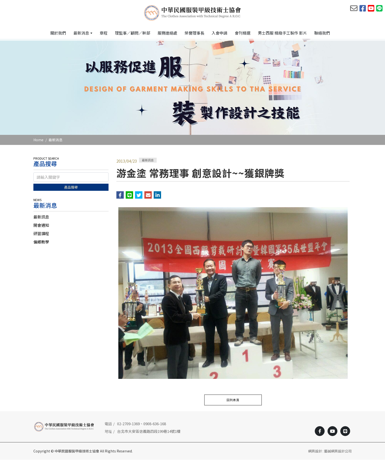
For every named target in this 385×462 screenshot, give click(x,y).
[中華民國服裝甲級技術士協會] (192, 12)
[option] (192, 89)
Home (38, 141)
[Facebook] (320, 433)
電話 (108, 425)
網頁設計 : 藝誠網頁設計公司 (330, 453)
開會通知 (41, 227)
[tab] (71, 219)
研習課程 (41, 236)
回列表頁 (233, 402)
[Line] (345, 433)
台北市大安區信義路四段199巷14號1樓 (148, 433)
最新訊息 (41, 219)
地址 (108, 433)
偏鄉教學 (41, 244)
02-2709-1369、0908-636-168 (141, 425)
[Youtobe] (332, 433)
